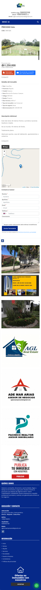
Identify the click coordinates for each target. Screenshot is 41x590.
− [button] (4, 154)
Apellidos (5, 199)
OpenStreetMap (35, 187)
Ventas (5, 546)
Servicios (5, 551)
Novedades (6, 554)
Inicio (4, 543)
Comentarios (6, 216)
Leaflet (24, 187)
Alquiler (5, 549)
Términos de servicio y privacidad (27, 232)
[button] (37, 35)
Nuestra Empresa (8, 556)
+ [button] (4, 151)
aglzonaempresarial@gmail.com (11, 528)
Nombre (5, 194)
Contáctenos (6, 559)
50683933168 (25, 12)
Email (4, 205)
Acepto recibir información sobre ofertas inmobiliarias (20, 224)
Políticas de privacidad (9, 561)
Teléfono (5, 211)
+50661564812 (22, 14)
